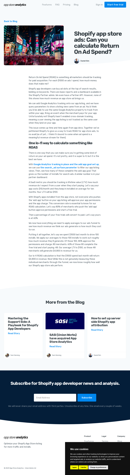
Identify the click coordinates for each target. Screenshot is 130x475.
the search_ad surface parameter (58, 167)
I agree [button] (74, 467)
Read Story (14, 333)
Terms (105, 441)
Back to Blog (10, 21)
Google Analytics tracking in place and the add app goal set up (66, 164)
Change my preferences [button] (98, 467)
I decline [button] (83, 467)
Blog (119, 441)
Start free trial (115, 4)
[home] (15, 5)
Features (89, 441)
